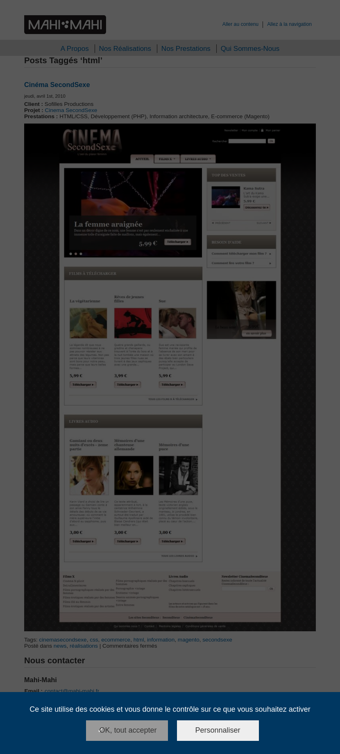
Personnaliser (217, 730)
